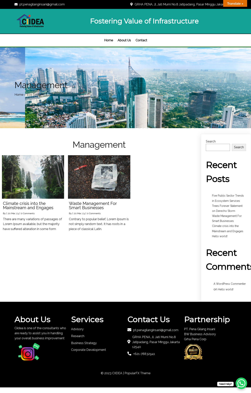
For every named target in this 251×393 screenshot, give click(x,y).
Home (18, 94)
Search (211, 141)
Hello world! (219, 236)
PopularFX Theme (137, 373)
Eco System (35, 94)
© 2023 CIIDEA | (113, 373)
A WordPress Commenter (230, 283)
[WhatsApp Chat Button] (241, 383)
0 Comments (28, 213)
